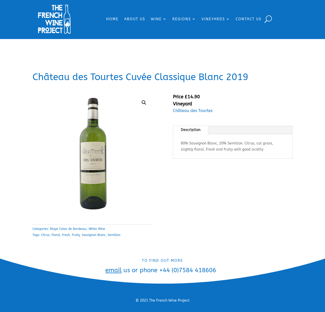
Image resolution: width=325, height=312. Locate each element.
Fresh (66, 235)
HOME (112, 19)
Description (190, 130)
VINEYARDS (213, 19)
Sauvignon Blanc (94, 235)
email (113, 270)
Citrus (45, 235)
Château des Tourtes (193, 110)
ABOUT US (134, 19)
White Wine (97, 229)
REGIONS (181, 19)
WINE (156, 19)
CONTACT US (249, 19)
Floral (56, 235)
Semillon (114, 235)
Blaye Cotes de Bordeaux (68, 229)
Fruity (76, 235)
